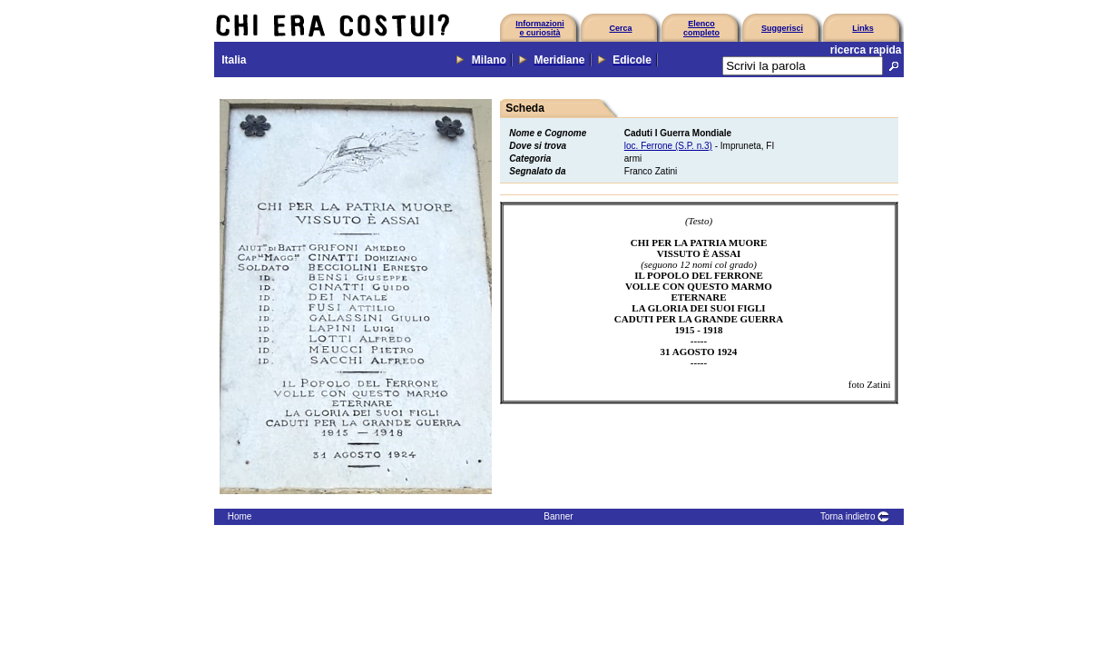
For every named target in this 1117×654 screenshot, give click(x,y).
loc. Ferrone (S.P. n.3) (668, 146)
